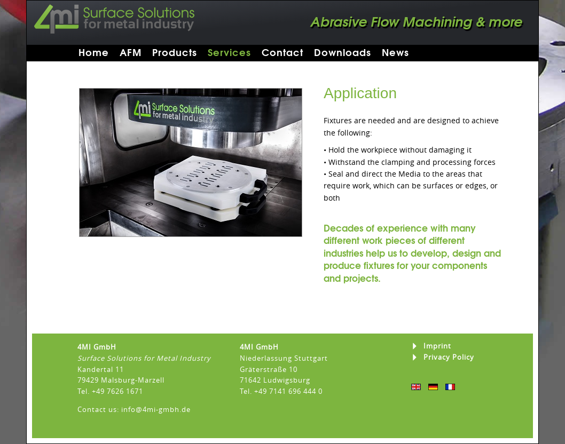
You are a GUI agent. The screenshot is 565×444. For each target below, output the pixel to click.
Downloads (342, 52)
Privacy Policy (448, 357)
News (395, 52)
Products (174, 52)
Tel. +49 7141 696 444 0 (281, 391)
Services (229, 52)
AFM (131, 52)
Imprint (437, 346)
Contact (282, 52)
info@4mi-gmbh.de (156, 409)
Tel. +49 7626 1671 (110, 391)
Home (94, 52)
